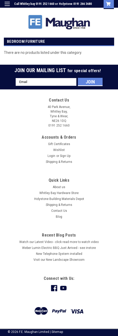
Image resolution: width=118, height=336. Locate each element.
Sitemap (57, 332)
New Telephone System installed (59, 254)
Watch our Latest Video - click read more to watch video (59, 242)
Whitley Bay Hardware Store (59, 193)
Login (75, 11)
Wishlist (59, 150)
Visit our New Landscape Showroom (59, 260)
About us (59, 187)
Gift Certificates (59, 144)
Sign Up (90, 11)
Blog (59, 217)
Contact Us (59, 211)
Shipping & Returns (59, 162)
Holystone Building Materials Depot (59, 199)
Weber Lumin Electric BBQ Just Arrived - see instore (59, 248)
